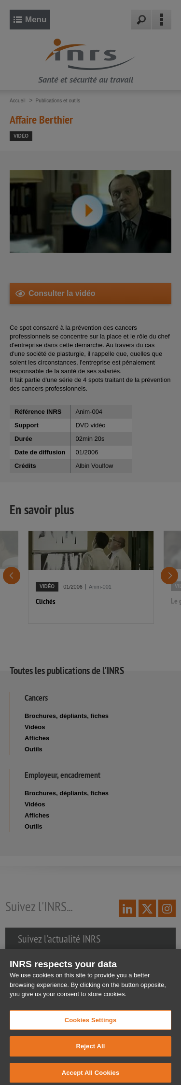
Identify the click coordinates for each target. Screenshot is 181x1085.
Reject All (90, 1051)
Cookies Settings (91, 1024)
